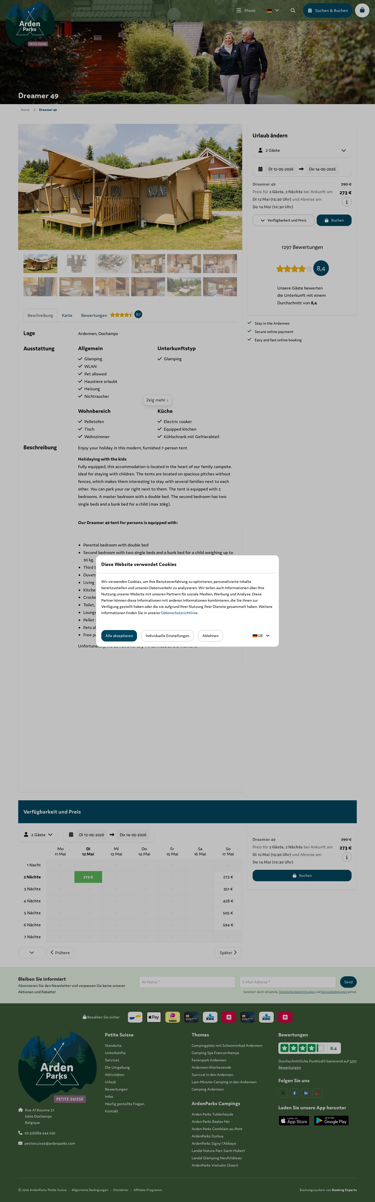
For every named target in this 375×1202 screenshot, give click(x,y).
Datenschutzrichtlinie (179, 612)
